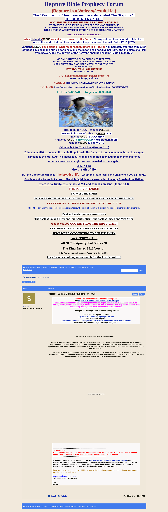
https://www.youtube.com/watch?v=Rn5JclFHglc (98, 301)
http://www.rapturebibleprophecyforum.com (96, 316)
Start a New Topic (28, 282)
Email (53, 496)
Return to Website (29, 267)
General (44, 267)
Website (64, 496)
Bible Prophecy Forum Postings (58, 267)
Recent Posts (27, 270)
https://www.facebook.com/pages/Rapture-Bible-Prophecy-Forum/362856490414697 (96, 320)
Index (38, 267)
